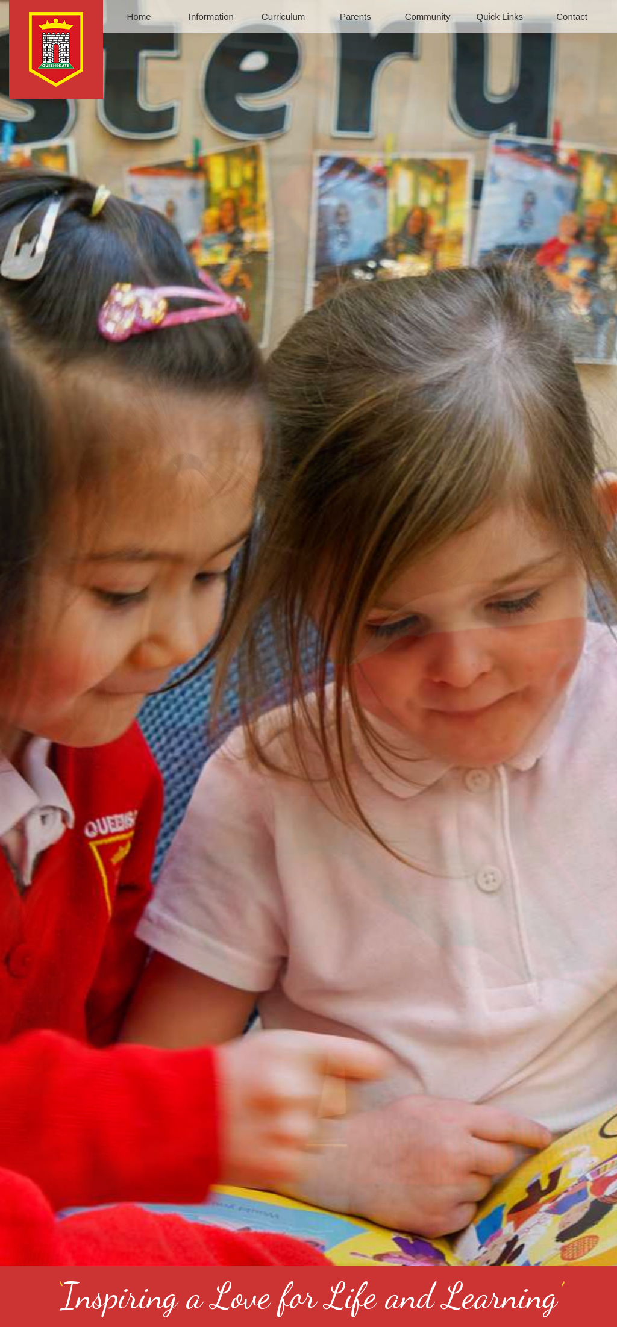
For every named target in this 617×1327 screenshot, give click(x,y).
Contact (571, 16)
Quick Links (500, 16)
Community (428, 16)
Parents (355, 16)
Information (211, 16)
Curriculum (283, 16)
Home (139, 16)
